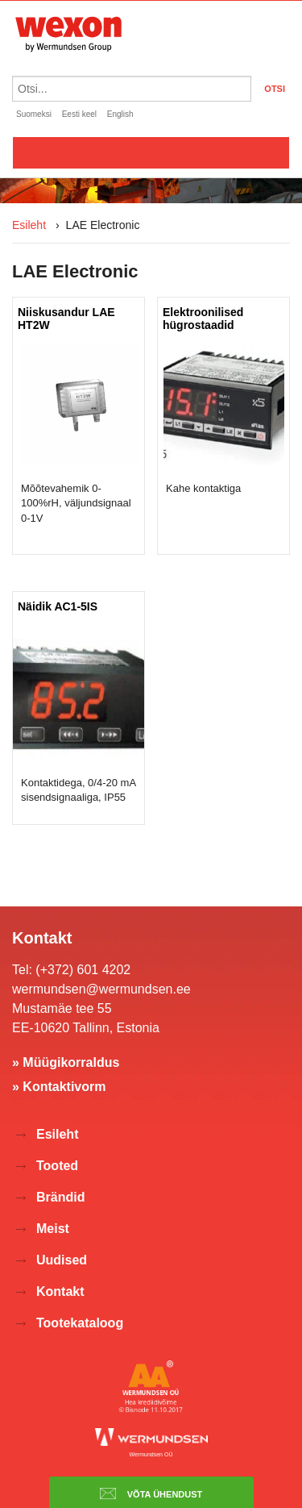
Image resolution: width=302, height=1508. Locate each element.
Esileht (29, 225)
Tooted (57, 1166)
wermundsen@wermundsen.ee (101, 989)
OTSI (274, 89)
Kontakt (60, 1291)
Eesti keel (79, 114)
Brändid (60, 1197)
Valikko (151, 152)
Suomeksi (34, 114)
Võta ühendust (151, 1493)
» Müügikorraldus (65, 1062)
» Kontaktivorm (58, 1087)
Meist (52, 1228)
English (120, 114)
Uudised (61, 1260)
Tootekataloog (79, 1323)
